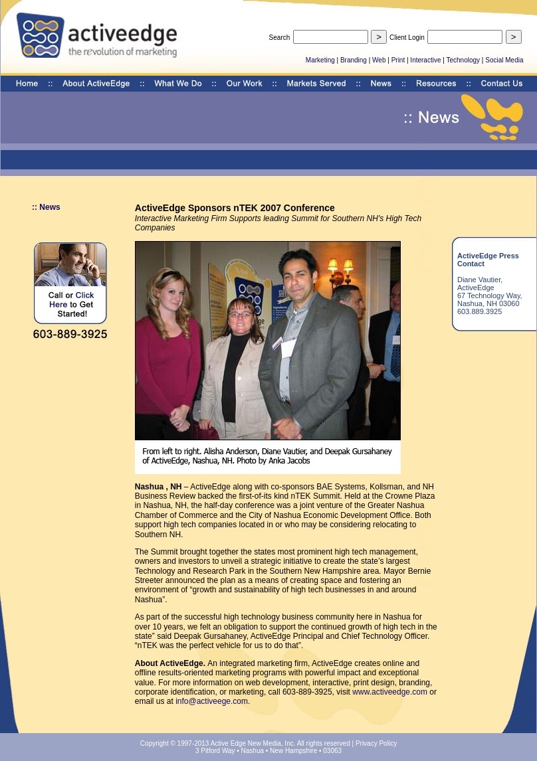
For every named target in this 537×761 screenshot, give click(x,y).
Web (378, 60)
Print (398, 60)
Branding (353, 60)
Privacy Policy (376, 743)
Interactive (425, 60)
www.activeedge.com (389, 692)
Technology (463, 60)
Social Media (504, 60)
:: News (46, 207)
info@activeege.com (211, 701)
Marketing (320, 60)
